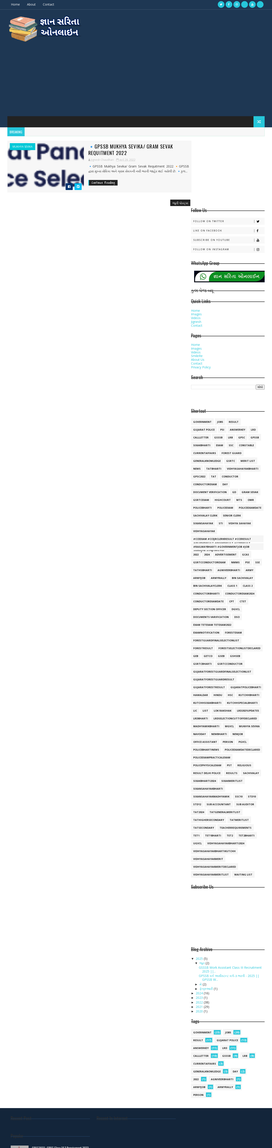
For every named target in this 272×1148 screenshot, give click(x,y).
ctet (242, 533)
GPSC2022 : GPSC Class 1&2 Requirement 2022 (226, 1063)
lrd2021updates (248, 642)
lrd (253, 361)
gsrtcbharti (202, 595)
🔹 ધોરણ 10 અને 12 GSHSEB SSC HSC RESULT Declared (229, 1091)
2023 (199, 929)
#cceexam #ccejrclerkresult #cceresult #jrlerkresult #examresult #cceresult (222, 471)
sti (220, 454)
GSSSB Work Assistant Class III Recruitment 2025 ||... (229, 901)
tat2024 (198, 743)
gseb (221, 587)
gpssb (254, 369)
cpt (231, 533)
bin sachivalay (242, 509)
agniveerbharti (228, 501)
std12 (197, 735)
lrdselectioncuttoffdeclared (235, 650)
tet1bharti (213, 767)
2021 (199, 938)
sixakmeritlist (231, 712)
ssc (230, 376)
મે (200, 915)
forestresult (203, 579)
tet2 (229, 767)
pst (229, 696)
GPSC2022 (199, 408)
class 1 (232, 517)
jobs (220, 353)
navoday (199, 665)
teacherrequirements (235, 759)
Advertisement (225, 486)
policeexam (225, 439)
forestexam (233, 564)
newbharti (219, 665)
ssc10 (238, 728)
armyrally (218, 509)
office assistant (205, 673)
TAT (213, 408)
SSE (257, 494)
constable (246, 376)
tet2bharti (246, 767)
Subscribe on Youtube (228, 171)
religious (244, 696)
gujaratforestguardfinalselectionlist (222, 603)
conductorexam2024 (239, 525)
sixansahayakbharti (208, 720)
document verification (209, 423)
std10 (251, 728)
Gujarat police (203, 361)
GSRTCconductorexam (209, 494)
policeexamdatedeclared (242, 681)
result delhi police (206, 704)
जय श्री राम (186, 1079)
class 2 (247, 517)
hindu (217, 626)
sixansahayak (203, 454)
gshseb (235, 587)
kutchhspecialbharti (242, 634)
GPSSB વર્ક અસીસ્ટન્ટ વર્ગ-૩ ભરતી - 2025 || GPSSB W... (228, 909)
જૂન (202, 894)
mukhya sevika (23, 144)
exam (219, 376)
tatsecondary (203, 759)
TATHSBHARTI (202, 501)
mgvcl (229, 657)
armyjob (199, 509)
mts (239, 431)
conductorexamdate (208, 533)
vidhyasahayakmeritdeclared (214, 798)
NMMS (235, 494)
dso (236, 548)
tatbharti (213, 400)
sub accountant (218, 735)
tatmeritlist (239, 751)
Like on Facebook (228, 162)
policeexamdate (250, 439)
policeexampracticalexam (211, 689)
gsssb (218, 369)
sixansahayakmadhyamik (211, 728)
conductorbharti (206, 525)
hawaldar (200, 626)
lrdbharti (200, 650)
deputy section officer (209, 540)
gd (234, 423)
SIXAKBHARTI (201, 376)
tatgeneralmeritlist (224, 743)
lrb (230, 369)
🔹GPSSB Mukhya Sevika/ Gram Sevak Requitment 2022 (117, 147)
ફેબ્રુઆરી (206, 920)
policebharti (202, 439)
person (227, 673)
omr (250, 431)
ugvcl (197, 774)
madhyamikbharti (206, 657)
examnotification (206, 564)
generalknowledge (206, 392)
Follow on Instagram (228, 181)
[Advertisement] (136, 76)
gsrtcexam (201, 431)
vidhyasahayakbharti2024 (225, 774)
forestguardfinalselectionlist (216, 572)
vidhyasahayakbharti (242, 400)
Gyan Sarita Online (61, 1140)
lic (195, 642)
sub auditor (245, 735)
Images (196, 246)
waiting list (243, 806)
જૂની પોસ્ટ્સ (171, 200)
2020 (199, 943)
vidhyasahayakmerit (208, 790)
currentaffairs (204, 384)
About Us (197, 291)
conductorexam (205, 415)
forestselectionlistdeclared (239, 579)
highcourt (222, 431)
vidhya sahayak (239, 454)
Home (15, 4)
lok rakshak (222, 642)
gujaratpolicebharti (245, 618)
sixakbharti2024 (204, 712)
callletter (200, 369)
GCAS (245, 486)
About (31, 4)
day (224, 415)
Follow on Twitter (228, 153)
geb (195, 587)
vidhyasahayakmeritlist (210, 806)
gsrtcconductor (229, 595)
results (231, 704)
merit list (247, 392)
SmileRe (196, 287)
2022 (195, 486)
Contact (49, 4)
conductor (230, 408)
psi (222, 361)
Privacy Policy (200, 299)
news (196, 400)
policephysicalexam (207, 696)
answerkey (237, 361)
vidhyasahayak (204, 462)
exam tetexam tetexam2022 (212, 556)
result (233, 353)
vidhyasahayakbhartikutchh (214, 782)
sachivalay (251, 704)
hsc (230, 626)
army (249, 501)
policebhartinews (206, 681)
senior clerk (232, 447)
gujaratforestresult (209, 618)
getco (207, 587)
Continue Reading (90, 180)
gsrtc (230, 392)
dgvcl (235, 540)
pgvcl (242, 673)
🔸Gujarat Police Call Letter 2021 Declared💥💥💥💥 (228, 1109)
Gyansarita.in (40, 1140)
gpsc (241, 369)
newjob (237, 665)
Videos (195, 249)
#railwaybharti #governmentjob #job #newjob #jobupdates (221, 479)
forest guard (231, 384)
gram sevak (249, 423)
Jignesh (196, 253)
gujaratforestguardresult (213, 611)
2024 (206, 486)
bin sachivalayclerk (207, 517)
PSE (247, 494)
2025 (199, 890)
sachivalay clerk (205, 447)
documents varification (210, 548)
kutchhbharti (248, 626)
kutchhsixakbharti (207, 634)
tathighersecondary (208, 751)
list (205, 642)
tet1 (196, 767)
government (202, 353)
